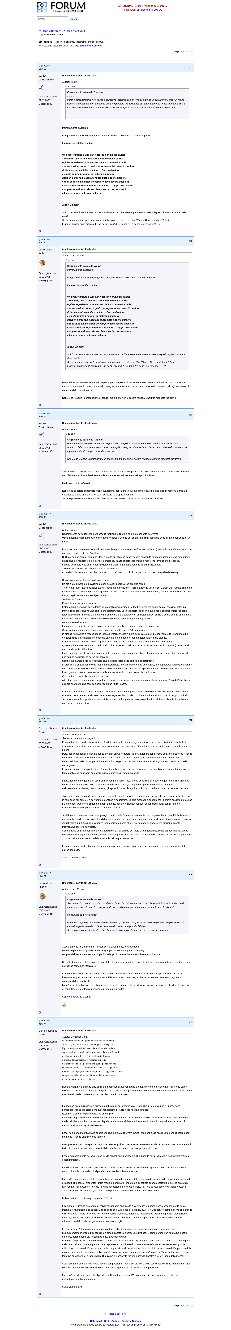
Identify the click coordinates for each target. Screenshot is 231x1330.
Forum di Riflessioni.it (52, 30)
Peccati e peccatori (116, 1314)
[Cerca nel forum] (52, 19)
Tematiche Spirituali (91, 45)
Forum (69, 30)
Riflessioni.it (145, 9)
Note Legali (96, 1321)
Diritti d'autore (112, 1321)
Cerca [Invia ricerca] (74, 19)
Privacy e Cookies (131, 1321)
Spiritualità (80, 30)
